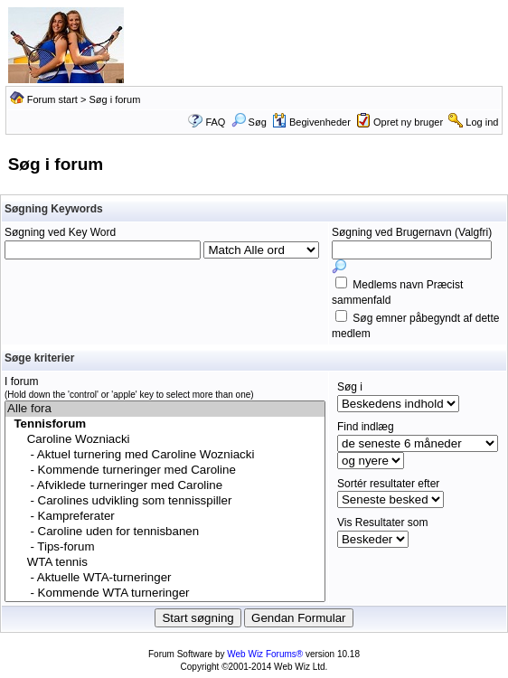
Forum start (52, 99)
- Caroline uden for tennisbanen (165, 532)
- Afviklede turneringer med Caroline (165, 486)
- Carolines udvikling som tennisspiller (165, 501)
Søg (249, 122)
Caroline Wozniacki (165, 439)
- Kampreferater (165, 516)
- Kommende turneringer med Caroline (165, 470)
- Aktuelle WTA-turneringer (165, 578)
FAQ (215, 122)
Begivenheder (311, 122)
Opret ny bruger (408, 122)
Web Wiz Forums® (265, 654)
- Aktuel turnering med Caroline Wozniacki (165, 455)
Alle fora (165, 409)
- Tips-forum (165, 547)
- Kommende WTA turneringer (165, 593)
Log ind (482, 122)
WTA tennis (165, 562)
